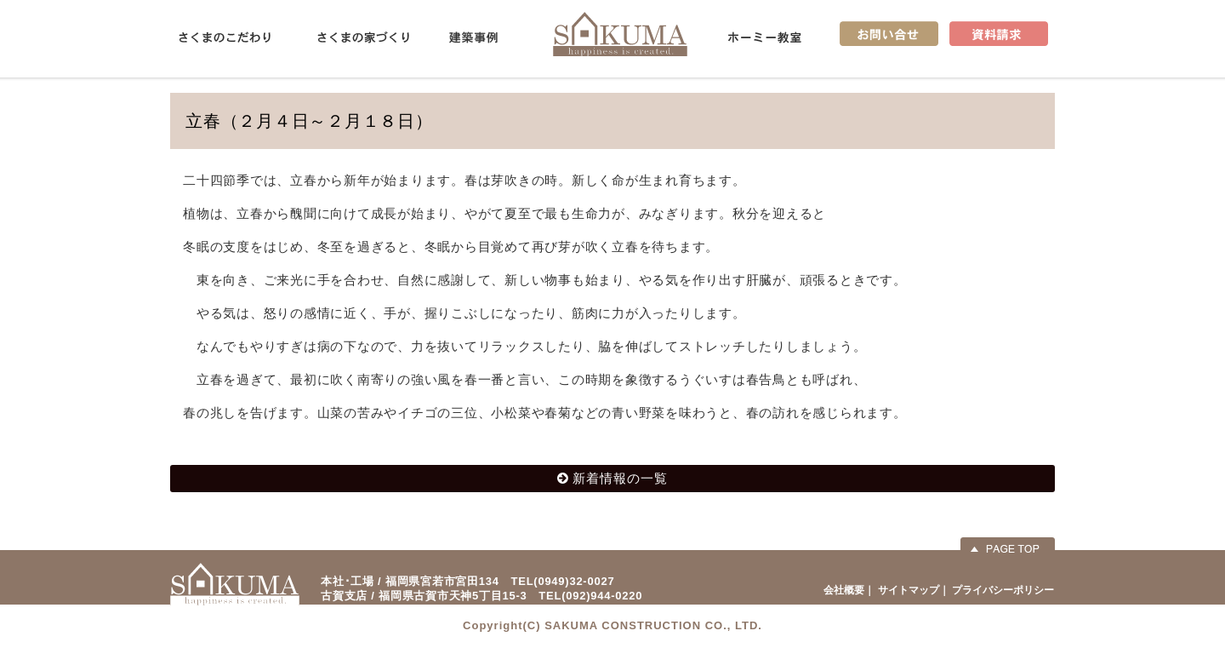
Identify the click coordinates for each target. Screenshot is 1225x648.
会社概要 (843, 590)
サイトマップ (908, 590)
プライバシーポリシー (1003, 590)
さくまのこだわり (224, 37)
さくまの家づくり (363, 37)
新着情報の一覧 (620, 478)
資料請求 (998, 33)
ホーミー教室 (764, 37)
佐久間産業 (620, 33)
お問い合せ (889, 33)
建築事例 (473, 37)
